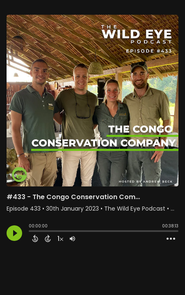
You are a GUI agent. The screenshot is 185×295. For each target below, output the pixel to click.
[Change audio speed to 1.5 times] (60, 238)
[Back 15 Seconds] (35, 238)
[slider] (31, 232)
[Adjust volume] (72, 238)
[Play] (14, 233)
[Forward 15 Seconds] (47, 238)
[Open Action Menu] (170, 239)
